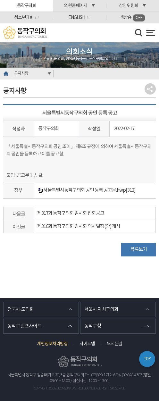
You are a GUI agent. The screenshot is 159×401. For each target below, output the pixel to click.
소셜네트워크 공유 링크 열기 (150, 89)
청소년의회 (23, 17)
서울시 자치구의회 (101, 309)
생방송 (132, 17)
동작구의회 (26, 5)
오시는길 (114, 344)
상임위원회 (128, 5)
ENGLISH (76, 17)
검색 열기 (139, 33)
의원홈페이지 (75, 5)
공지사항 (21, 73)
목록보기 (138, 249)
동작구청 (92, 326)
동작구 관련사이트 (24, 326)
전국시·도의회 (20, 309)
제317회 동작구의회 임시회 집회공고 (70, 213)
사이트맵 (87, 344)
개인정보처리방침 (52, 344)
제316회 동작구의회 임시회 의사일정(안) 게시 (78, 226)
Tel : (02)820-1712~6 (100, 375)
